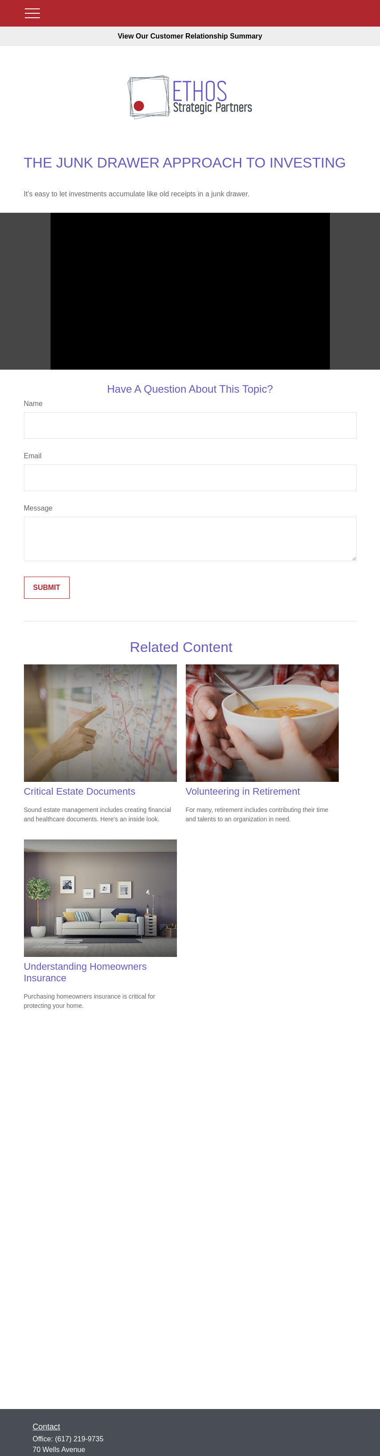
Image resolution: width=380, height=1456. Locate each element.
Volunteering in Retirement (243, 791)
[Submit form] (47, 588)
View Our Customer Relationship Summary (190, 36)
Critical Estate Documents (80, 791)
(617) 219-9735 (79, 1439)
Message (38, 508)
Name (33, 403)
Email (33, 456)
